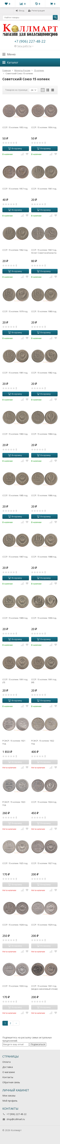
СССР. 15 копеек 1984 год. (44, 434)
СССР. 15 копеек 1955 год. (15, 127)
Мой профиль (9, 1100)
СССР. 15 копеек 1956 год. (44, 127)
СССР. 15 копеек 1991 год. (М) (44, 681)
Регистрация (36, 10)
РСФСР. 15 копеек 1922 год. (42, 742)
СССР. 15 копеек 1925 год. (15, 863)
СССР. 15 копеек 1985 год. (15, 495)
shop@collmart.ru (16, 1119)
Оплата (6, 1061)
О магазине (8, 1072)
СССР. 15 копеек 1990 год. (44, 618)
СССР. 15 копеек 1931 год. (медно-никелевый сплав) (44, 987)
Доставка (7, 1067)
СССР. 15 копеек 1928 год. (15, 924)
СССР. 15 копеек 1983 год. (15, 434)
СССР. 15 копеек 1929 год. (44, 924)
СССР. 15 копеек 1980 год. (44, 311)
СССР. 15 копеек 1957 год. (15, 188)
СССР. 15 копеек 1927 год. (44, 863)
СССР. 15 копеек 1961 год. (44, 188)
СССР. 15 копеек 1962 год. (15, 249)
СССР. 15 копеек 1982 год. (44, 372)
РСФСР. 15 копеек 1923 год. (13, 803)
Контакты (7, 1077)
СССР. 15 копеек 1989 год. (15, 618)
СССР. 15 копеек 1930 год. (15, 986)
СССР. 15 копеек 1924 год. (44, 802)
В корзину (15, 148)
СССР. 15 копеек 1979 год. (15, 311)
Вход (20, 10)
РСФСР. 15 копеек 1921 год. (13, 742)
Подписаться (38, 1044)
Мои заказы (8, 1095)
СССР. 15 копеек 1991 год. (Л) (15, 681)
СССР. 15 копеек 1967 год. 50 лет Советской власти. (44, 251)
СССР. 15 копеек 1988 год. (44, 556)
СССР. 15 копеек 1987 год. (15, 556)
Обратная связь (11, 1082)
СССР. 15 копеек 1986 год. (44, 495)
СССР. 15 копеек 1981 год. (15, 372)
